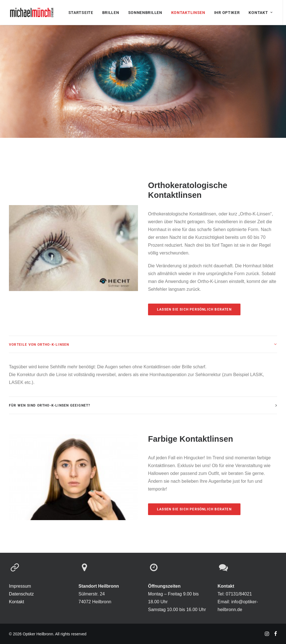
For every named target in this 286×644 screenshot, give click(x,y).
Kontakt (260, 12)
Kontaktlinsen (188, 12)
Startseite (80, 12)
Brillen (110, 12)
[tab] (143, 344)
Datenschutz (21, 594)
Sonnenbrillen (145, 12)
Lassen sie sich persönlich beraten (194, 309)
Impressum (20, 586)
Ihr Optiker (227, 12)
